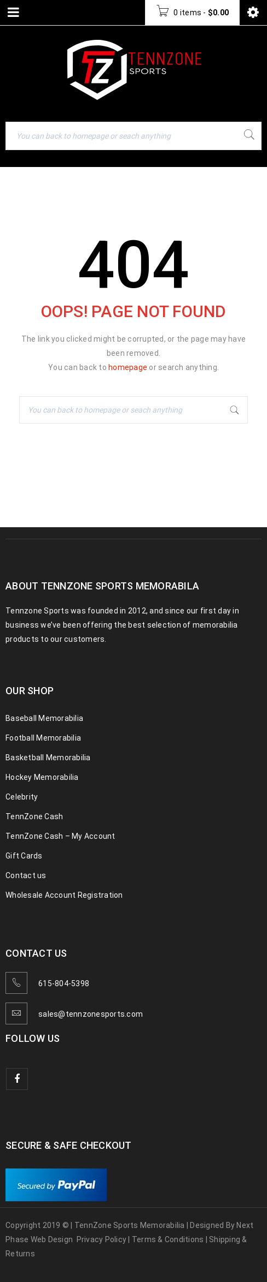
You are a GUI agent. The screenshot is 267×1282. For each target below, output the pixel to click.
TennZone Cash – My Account (60, 836)
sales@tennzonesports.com (90, 1014)
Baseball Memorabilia (44, 718)
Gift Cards (24, 855)
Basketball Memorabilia (48, 757)
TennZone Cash (34, 816)
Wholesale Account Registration (64, 895)
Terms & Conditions (168, 1239)
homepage (127, 367)
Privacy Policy (102, 1239)
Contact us (26, 875)
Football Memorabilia (43, 738)
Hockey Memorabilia (42, 777)
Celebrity (21, 796)
